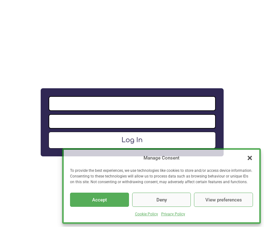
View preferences (223, 200)
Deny (161, 200)
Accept (99, 200)
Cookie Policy (146, 214)
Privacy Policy (173, 214)
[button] (250, 158)
